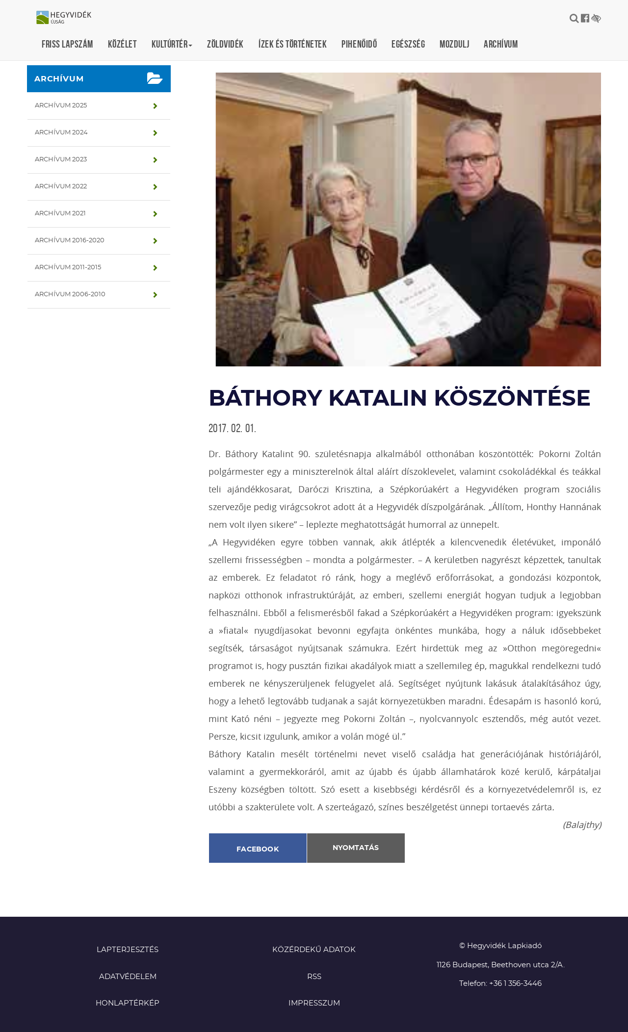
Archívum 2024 (61, 132)
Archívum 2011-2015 (68, 267)
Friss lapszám (67, 44)
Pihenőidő (359, 44)
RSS (314, 976)
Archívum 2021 (60, 213)
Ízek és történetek (293, 44)
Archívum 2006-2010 (70, 294)
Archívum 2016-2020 (70, 240)
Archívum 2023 (61, 159)
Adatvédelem (128, 976)
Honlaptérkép (127, 1003)
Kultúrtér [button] (172, 44)
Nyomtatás (356, 848)
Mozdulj (454, 44)
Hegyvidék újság (68, 18)
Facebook (257, 849)
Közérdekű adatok (314, 950)
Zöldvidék (225, 44)
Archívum (501, 44)
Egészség (408, 44)
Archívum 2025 (61, 106)
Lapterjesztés (127, 950)
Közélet (122, 44)
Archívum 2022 (61, 186)
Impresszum (314, 1003)
